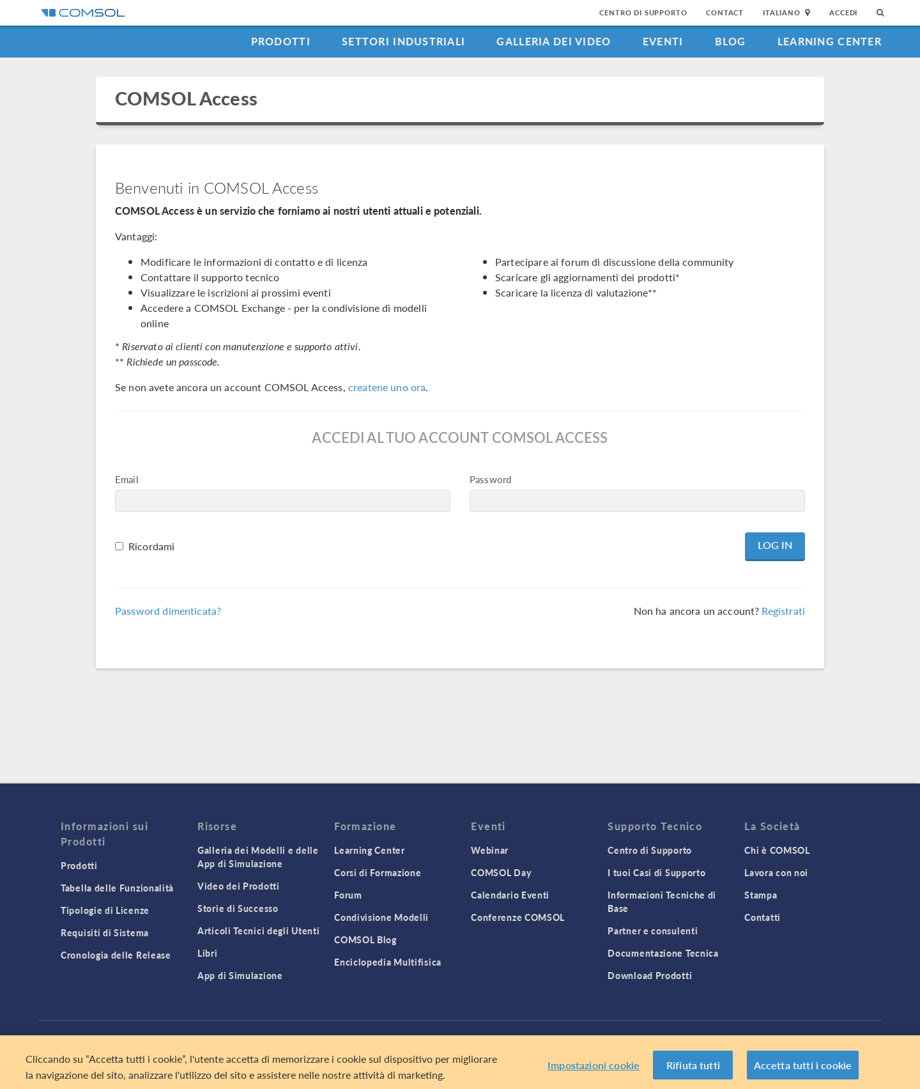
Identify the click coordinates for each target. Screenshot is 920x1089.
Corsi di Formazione (377, 872)
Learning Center (830, 41)
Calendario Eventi (510, 894)
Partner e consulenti (653, 930)
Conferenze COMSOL (518, 917)
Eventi (663, 41)
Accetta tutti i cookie (803, 1069)
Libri (207, 952)
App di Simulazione (240, 975)
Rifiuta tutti (693, 1069)
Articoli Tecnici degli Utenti (258, 930)
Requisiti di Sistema (105, 932)
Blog (730, 41)
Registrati (783, 610)
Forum (348, 894)
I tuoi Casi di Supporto (656, 872)
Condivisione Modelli (381, 917)
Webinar (490, 850)
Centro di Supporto (643, 12)
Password (490, 479)
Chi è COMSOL (776, 850)
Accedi (843, 12)
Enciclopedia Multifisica (387, 961)
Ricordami (151, 546)
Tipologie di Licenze (105, 910)
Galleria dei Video (553, 41)
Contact (725, 12)
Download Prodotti (650, 975)
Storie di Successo (238, 908)
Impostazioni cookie (594, 1069)
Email (127, 479)
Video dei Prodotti (238, 885)
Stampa (760, 894)
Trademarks (352, 1037)
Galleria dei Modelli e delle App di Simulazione (258, 857)
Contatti (762, 917)
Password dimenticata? (168, 610)
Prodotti (280, 41)
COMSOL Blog (365, 939)
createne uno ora (386, 387)
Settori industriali (403, 41)
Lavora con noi (776, 872)
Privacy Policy (282, 1037)
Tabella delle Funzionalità (117, 887)
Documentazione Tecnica (663, 952)
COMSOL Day (501, 872)
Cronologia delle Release (116, 954)
